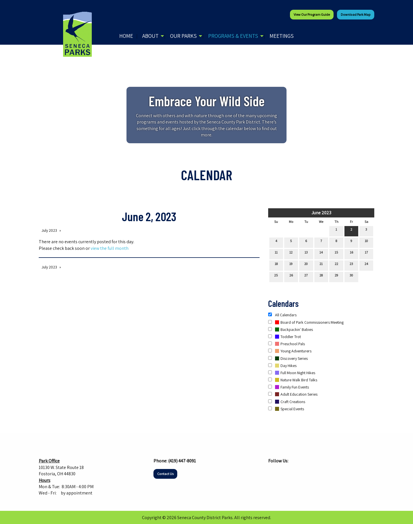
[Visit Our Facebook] (272, 472)
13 (306, 253)
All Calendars (282, 314)
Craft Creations (286, 401)
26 (291, 276)
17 (366, 253)
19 (291, 265)
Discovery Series (288, 358)
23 (351, 265)
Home (126, 36)
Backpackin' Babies (290, 329)
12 (291, 253)
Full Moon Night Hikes (291, 372)
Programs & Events (233, 36)
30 (351, 276)
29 (336, 276)
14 (321, 253)
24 (366, 265)
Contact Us (165, 474)
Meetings (282, 36)
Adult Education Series (292, 394)
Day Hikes (282, 365)
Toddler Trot (284, 336)
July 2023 (49, 230)
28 (321, 276)
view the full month (109, 248)
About (150, 36)
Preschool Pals (286, 343)
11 (276, 253)
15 (336, 253)
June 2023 (321, 213)
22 (336, 265)
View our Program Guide (312, 14)
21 (321, 265)
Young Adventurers (289, 351)
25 (276, 276)
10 (366, 242)
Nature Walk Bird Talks (292, 379)
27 (306, 276)
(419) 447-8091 (182, 461)
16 (351, 253)
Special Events (286, 408)
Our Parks (183, 36)
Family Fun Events (288, 387)
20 (306, 265)
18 (276, 265)
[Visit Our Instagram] (282, 472)
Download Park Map (356, 14)
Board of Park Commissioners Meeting (306, 322)
